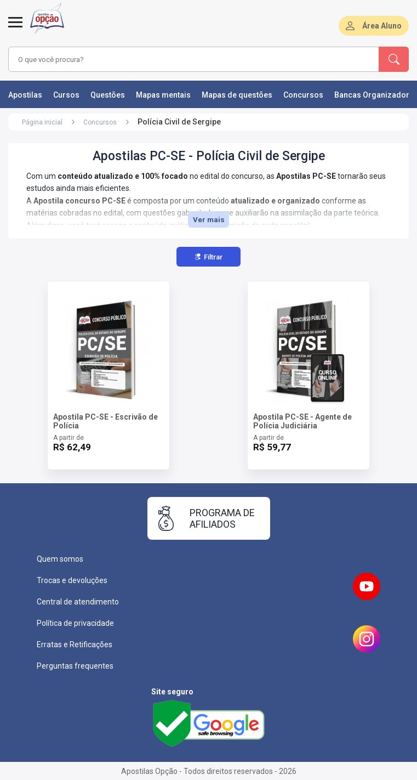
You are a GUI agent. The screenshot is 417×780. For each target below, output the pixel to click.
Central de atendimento (78, 601)
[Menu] (15, 28)
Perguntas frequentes (75, 666)
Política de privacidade (75, 623)
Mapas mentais (163, 95)
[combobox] (179, 59)
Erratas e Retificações (74, 644)
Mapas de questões (237, 95)
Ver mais (209, 220)
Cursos (66, 95)
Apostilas (25, 95)
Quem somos (60, 559)
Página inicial (42, 122)
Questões (107, 95)
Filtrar (208, 257)
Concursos (303, 95)
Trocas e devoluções (72, 580)
